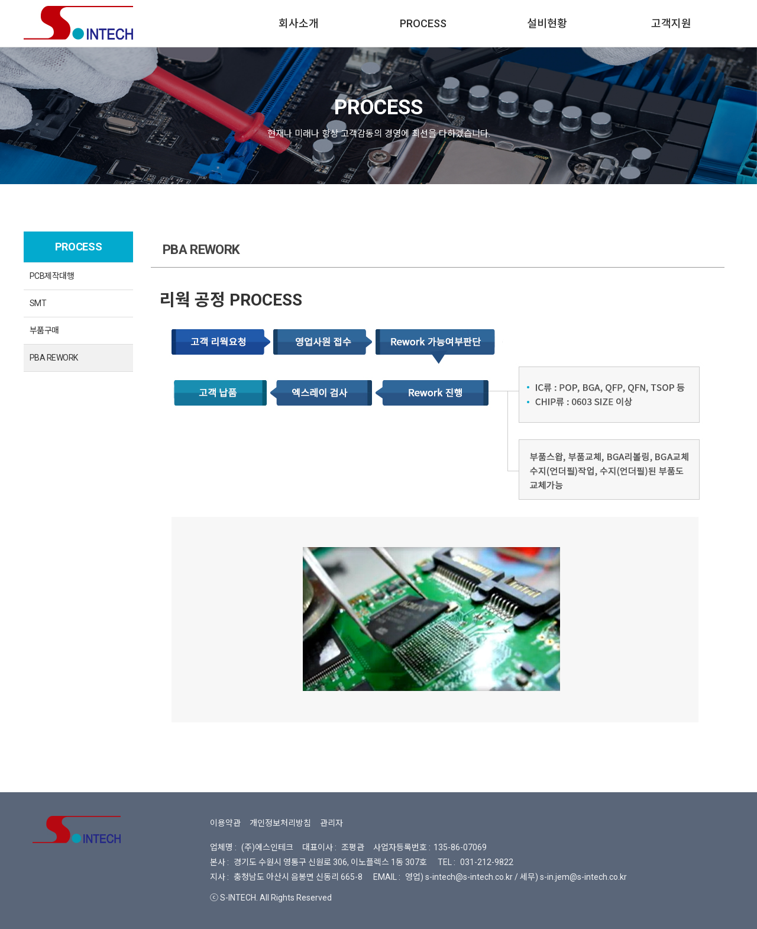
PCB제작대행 (52, 276)
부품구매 (44, 330)
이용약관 (225, 823)
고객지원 (671, 23)
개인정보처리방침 (280, 823)
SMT (38, 303)
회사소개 (299, 23)
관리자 (331, 823)
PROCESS (423, 23)
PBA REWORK (53, 357)
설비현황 (547, 23)
